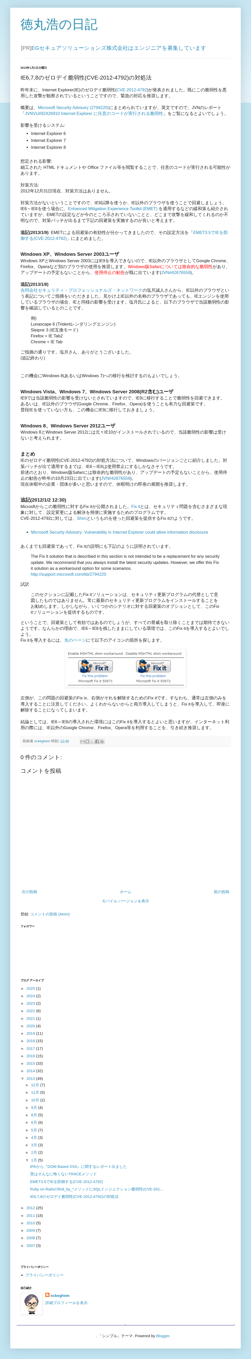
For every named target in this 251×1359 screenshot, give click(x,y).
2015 (31, 1063)
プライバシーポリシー (44, 1275)
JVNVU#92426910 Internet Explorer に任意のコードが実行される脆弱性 (94, 113)
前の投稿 (221, 891)
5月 (34, 1130)
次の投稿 (29, 891)
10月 (35, 1100)
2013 (31, 1078)
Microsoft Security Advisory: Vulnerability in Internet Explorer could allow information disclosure (119, 532)
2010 (31, 1223)
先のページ (75, 640)
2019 (31, 1033)
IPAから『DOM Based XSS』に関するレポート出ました (78, 1166)
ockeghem (59, 1295)
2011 (31, 1215)
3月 (34, 1145)
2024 (31, 996)
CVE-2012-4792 (132, 89)
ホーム (125, 891)
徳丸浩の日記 (59, 24)
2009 (31, 1230)
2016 (31, 1056)
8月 (34, 1115)
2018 (31, 1041)
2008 (31, 1238)
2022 (31, 1011)
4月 (34, 1137)
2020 (31, 1026)
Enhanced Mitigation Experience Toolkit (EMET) (113, 208)
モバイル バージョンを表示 (125, 901)
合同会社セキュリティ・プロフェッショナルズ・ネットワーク (81, 290)
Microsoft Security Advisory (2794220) (73, 107)
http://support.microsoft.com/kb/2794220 (68, 574)
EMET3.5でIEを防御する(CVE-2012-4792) (66, 1181)
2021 (31, 1018)
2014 (31, 1071)
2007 (31, 1245)
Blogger (162, 1336)
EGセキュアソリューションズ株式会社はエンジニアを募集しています (119, 48)
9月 (34, 1107)
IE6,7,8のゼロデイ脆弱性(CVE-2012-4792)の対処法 (74, 1196)
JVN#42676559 (176, 272)
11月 (35, 1092)
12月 (35, 1085)
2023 (31, 1003)
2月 (34, 1152)
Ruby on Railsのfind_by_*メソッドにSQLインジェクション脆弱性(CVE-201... (96, 1189)
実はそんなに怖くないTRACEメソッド (63, 1174)
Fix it (135, 506)
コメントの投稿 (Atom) (50, 914)
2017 (31, 1048)
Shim (82, 518)
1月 (34, 1160)
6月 (34, 1122)
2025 (31, 988)
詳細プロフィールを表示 (66, 1303)
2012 (31, 1208)
